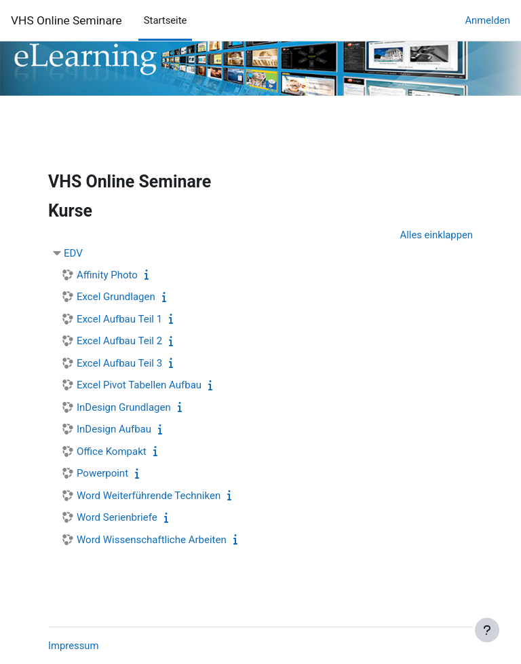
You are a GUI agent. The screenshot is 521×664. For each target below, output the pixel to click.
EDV (73, 253)
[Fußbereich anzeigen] (487, 630)
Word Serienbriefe (117, 517)
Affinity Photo (107, 275)
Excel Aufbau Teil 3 (119, 363)
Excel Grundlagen (116, 297)
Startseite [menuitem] (165, 20)
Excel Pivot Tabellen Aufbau (139, 385)
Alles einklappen (436, 235)
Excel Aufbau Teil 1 (119, 319)
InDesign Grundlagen (124, 407)
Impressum (73, 646)
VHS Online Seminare (66, 20)
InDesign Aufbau (114, 429)
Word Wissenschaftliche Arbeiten (152, 540)
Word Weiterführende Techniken (148, 496)
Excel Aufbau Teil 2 (119, 341)
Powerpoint (102, 473)
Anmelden (487, 20)
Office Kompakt (112, 451)
